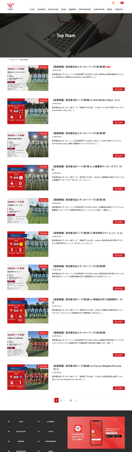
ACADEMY (50, 421)
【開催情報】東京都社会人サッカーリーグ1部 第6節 (78, 266)
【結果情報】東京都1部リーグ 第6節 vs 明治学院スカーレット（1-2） (88, 232)
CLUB (21, 421)
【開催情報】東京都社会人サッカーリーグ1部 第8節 (78, 133)
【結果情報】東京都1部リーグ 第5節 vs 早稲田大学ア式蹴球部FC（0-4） (87, 301)
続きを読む (119, 89)
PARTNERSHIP (50, 441)
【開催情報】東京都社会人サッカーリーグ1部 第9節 (81, 66)
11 (71, 401)
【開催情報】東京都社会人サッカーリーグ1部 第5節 (78, 332)
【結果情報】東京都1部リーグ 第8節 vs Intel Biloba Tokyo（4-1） (86, 99)
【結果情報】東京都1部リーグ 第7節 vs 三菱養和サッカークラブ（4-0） (87, 168)
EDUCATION (20, 431)
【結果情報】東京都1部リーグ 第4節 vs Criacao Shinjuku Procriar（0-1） (87, 367)
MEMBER (21, 441)
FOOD (51, 431)
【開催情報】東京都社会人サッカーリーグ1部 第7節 (78, 199)
